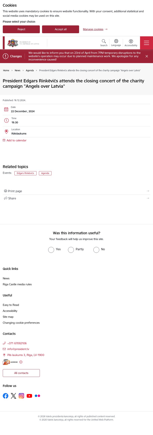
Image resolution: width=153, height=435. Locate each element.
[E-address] (10, 362)
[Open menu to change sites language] (116, 43)
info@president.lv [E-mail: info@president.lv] (18, 349)
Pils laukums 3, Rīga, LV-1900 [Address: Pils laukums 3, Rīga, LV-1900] (25, 355)
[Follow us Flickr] (37, 395)
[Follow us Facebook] (5, 396)
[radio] (54, 249)
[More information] (20, 362)
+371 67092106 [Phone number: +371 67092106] (17, 343)
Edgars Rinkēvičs (25, 173)
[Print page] (76, 191)
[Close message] (147, 56)
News (6, 278)
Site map (8, 317)
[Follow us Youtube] (29, 395)
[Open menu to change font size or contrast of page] (131, 43)
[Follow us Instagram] (21, 395)
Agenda (45, 173)
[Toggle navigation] (146, 42)
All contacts (21, 373)
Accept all (60, 29)
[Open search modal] (104, 43)
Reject (21, 29)
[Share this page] (76, 198)
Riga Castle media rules (17, 284)
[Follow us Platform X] (13, 396)
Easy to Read (11, 305)
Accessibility (10, 311)
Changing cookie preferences (21, 322)
